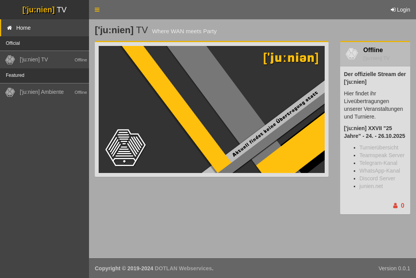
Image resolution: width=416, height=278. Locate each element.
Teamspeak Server (382, 155)
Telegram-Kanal (378, 163)
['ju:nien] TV (376, 58)
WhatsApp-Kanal (380, 171)
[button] (97, 9)
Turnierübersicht (379, 147)
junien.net (371, 186)
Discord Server (377, 178)
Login (400, 10)
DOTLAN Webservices (183, 268)
